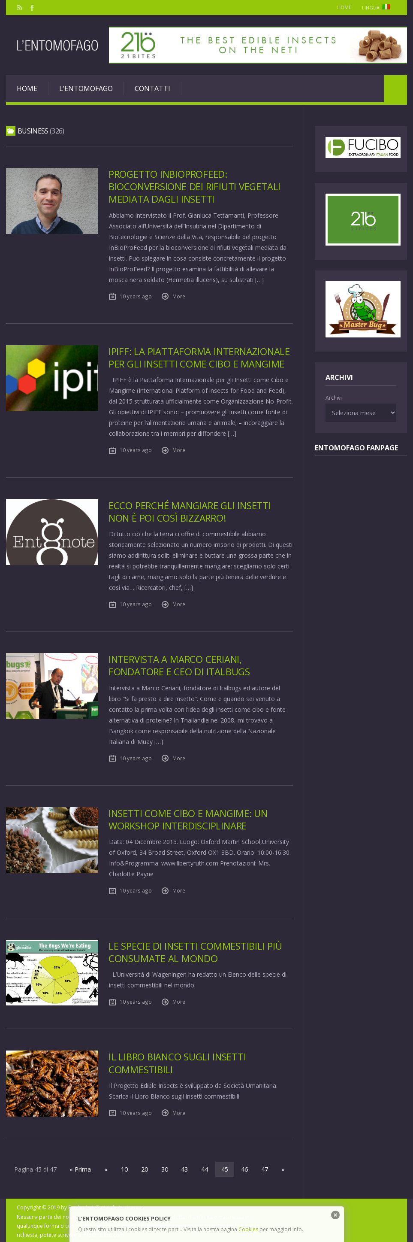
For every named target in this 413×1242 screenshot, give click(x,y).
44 (204, 1167)
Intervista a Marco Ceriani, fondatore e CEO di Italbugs (180, 665)
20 (145, 1167)
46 (243, 1167)
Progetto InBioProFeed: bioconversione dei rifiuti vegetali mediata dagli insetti (195, 186)
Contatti (152, 88)
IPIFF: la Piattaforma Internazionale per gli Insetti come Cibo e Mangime (200, 357)
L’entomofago (86, 88)
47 (263, 1167)
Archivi (334, 397)
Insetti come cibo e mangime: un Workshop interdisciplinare (189, 819)
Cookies (248, 1229)
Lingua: (377, 7)
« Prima (82, 1167)
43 (184, 1167)
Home (341, 7)
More (178, 296)
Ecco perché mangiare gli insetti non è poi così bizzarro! (191, 511)
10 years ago (136, 296)
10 (125, 1167)
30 (164, 1167)
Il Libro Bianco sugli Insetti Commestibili (178, 1062)
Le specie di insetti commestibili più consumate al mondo (196, 951)
